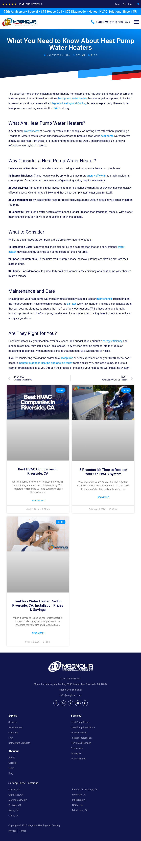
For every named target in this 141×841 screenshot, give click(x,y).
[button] (138, 4)
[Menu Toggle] (136, 22)
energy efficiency (112, 341)
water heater (31, 131)
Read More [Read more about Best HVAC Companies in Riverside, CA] (37, 500)
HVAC (56, 108)
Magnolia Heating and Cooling (68, 103)
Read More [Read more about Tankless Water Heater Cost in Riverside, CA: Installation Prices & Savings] (37, 633)
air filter (71, 303)
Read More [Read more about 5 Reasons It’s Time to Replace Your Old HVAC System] (103, 497)
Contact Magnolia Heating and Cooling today (46, 363)
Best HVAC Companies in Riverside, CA (38, 471)
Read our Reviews (30, 4)
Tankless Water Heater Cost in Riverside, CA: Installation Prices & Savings (37, 605)
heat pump (64, 98)
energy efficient (96, 175)
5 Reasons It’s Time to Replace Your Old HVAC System (103, 472)
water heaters (80, 98)
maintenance (104, 298)
